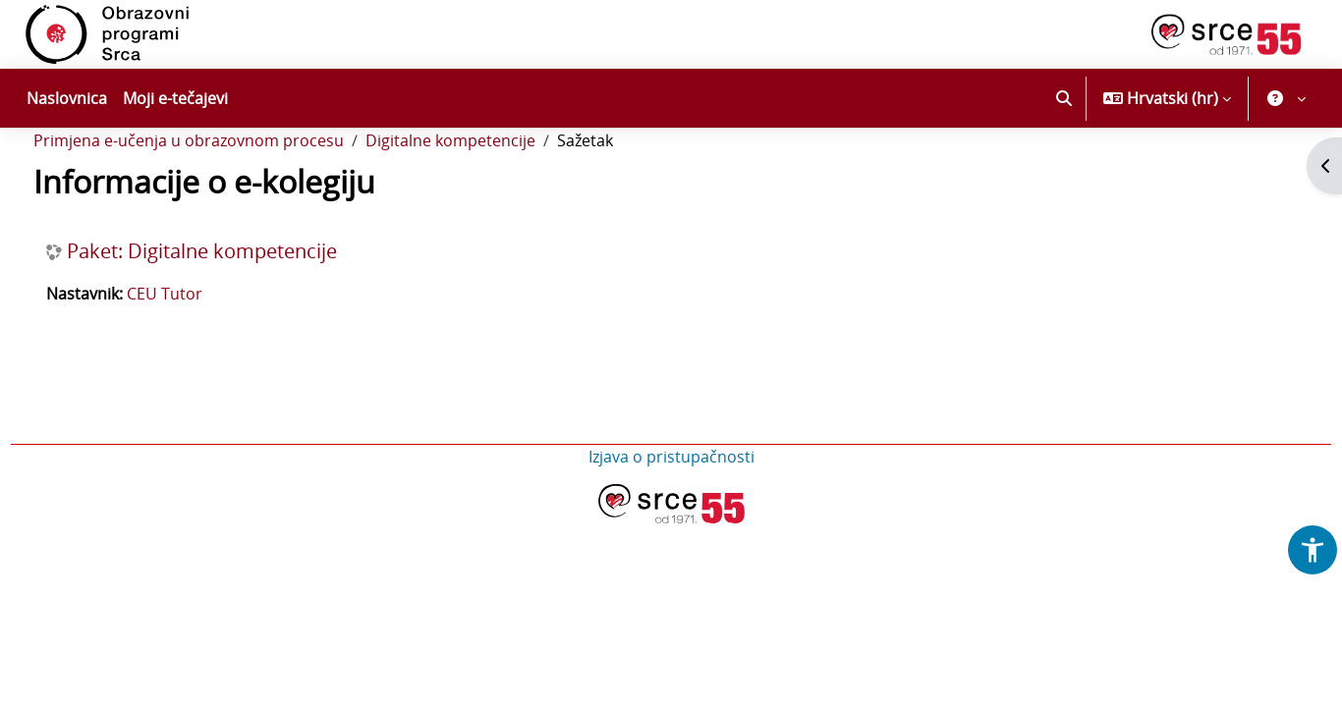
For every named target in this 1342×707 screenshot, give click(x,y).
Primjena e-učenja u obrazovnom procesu (225, 194)
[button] (1064, 98)
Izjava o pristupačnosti (671, 509)
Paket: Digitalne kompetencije (238, 304)
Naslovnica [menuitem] (67, 98)
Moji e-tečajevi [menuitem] (175, 98)
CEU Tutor (201, 346)
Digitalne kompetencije (487, 194)
